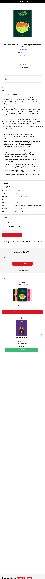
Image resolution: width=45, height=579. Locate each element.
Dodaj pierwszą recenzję (12, 235)
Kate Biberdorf (22, 50)
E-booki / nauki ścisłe (20, 208)
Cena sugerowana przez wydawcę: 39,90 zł (22, 254)
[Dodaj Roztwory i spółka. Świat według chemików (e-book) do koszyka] (22, 264)
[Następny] (41, 335)
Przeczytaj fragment (22, 40)
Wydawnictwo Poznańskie (26, 59)
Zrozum (24, 65)
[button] (22, 24)
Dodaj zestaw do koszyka (23, 312)
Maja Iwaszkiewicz (21, 341)
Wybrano (21, 350)
